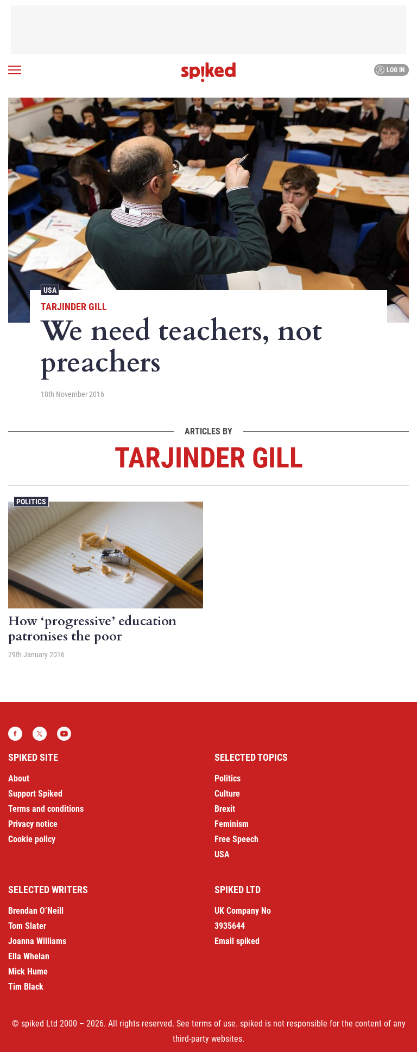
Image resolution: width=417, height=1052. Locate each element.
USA (49, 290)
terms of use (214, 1023)
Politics (31, 501)
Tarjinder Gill (74, 306)
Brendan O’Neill (36, 911)
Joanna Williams (37, 941)
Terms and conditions (46, 809)
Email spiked (237, 941)
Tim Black (25, 987)
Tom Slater (27, 926)
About (18, 778)
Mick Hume (28, 971)
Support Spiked (35, 793)
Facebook (15, 734)
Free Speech (236, 839)
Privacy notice (33, 824)
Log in (390, 70)
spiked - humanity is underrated (208, 72)
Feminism (231, 824)
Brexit (224, 809)
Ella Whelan (28, 956)
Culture (227, 793)
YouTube (64, 734)
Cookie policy (31, 839)
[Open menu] (15, 70)
